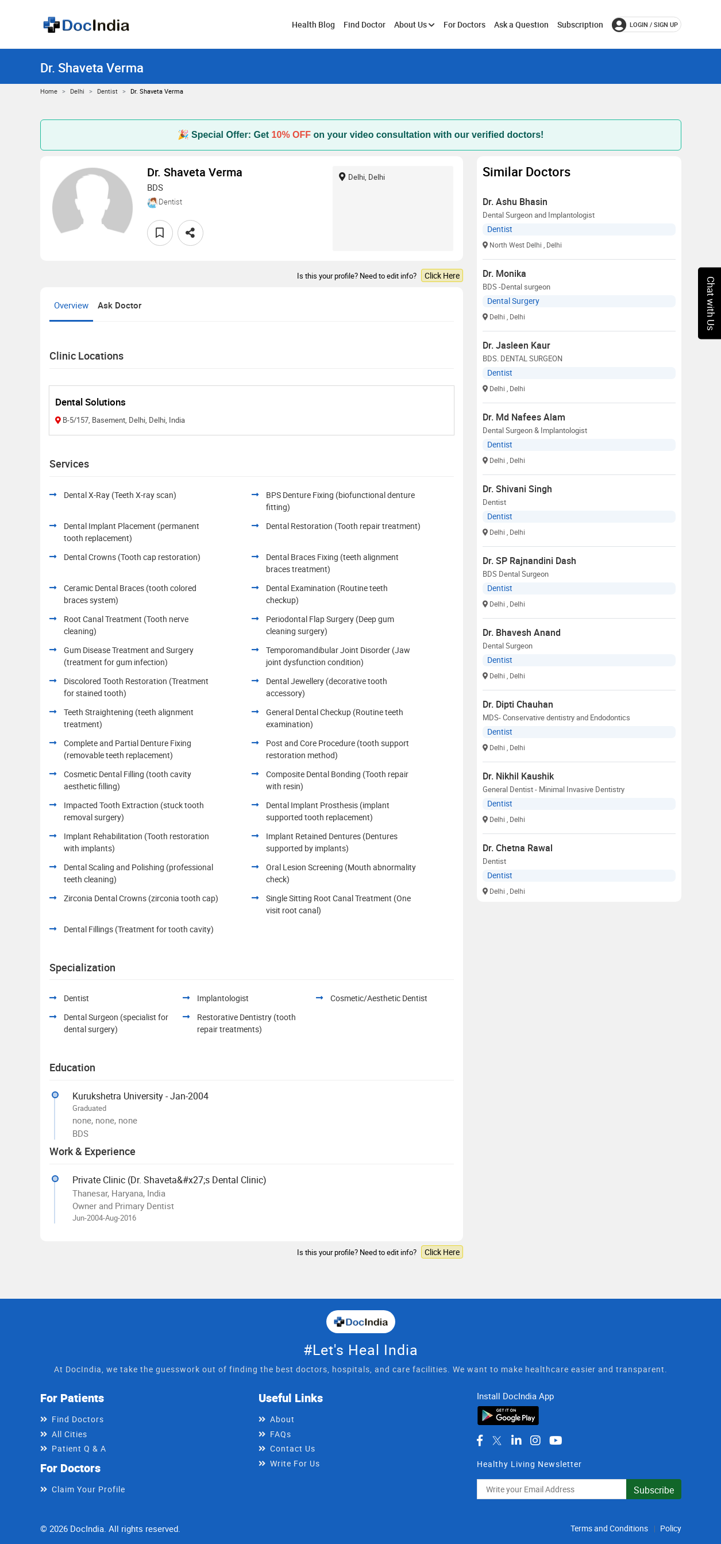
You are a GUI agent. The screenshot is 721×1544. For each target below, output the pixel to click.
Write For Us (295, 1463)
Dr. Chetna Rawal (518, 848)
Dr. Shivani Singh (517, 488)
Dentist (107, 91)
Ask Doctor (119, 305)
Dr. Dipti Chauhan (518, 704)
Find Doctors (78, 1419)
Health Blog (313, 24)
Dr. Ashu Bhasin (515, 201)
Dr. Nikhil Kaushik (518, 776)
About (282, 1419)
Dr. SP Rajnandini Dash (529, 560)
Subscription (580, 24)
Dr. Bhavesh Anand (522, 632)
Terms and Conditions (609, 1528)
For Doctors (464, 24)
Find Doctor (364, 24)
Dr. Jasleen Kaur (516, 345)
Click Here (442, 275)
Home (48, 91)
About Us (414, 24)
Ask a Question (521, 24)
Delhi (77, 91)
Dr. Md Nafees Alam (524, 417)
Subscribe (654, 1490)
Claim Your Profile (88, 1489)
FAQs (280, 1434)
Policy (670, 1528)
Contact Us (292, 1448)
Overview (71, 305)
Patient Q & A (79, 1448)
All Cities (69, 1434)
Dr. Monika (504, 273)
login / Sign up (645, 24)
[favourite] (160, 233)
